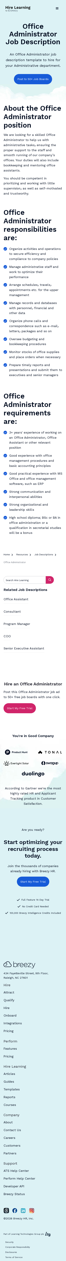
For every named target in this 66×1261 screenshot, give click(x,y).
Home (7, 554)
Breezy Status (14, 1194)
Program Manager (17, 624)
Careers (9, 1138)
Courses (10, 1105)
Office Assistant (16, 599)
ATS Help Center (16, 1171)
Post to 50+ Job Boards (33, 79)
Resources (22, 554)
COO (7, 636)
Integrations (13, 1023)
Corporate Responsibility (17, 1247)
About (8, 1122)
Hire (7, 1008)
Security (9, 1242)
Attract (9, 992)
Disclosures (11, 1252)
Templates (12, 1089)
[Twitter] (6, 1210)
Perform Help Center (19, 1178)
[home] (19, 8)
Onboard (10, 1015)
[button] (57, 8)
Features (10, 1048)
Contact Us (12, 1130)
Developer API (14, 1186)
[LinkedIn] (23, 1210)
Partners (10, 1153)
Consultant (12, 611)
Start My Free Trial (19, 708)
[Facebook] (15, 1210)
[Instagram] (31, 1210)
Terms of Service (14, 1257)
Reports (9, 1097)
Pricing (9, 1031)
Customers (12, 1145)
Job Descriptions (43, 554)
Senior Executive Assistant (24, 648)
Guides (9, 1081)
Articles (9, 1074)
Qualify (9, 1000)
